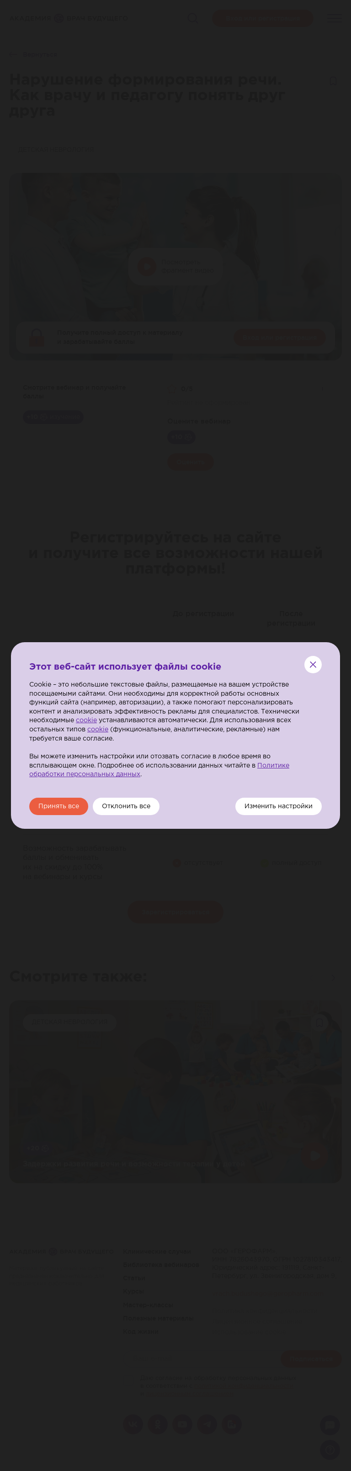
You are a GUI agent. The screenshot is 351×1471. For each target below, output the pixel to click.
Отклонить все (126, 806)
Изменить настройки (279, 806)
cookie (86, 720)
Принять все (58, 806)
